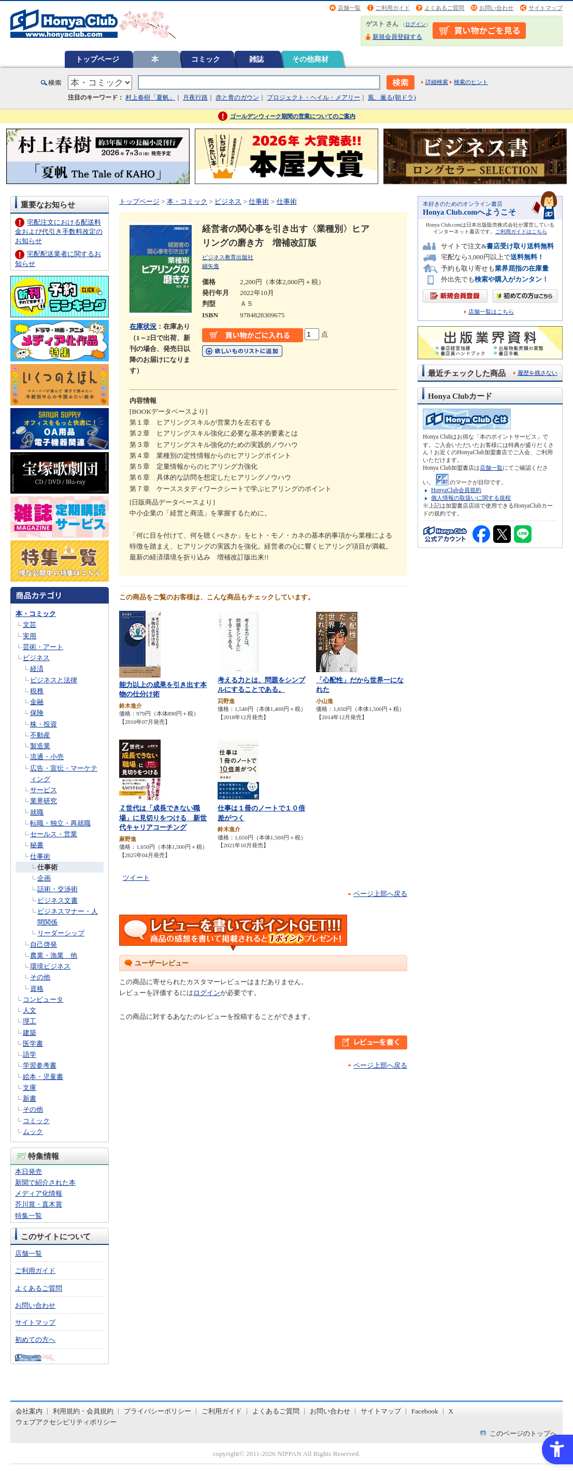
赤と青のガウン (237, 97)
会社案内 (29, 1411)
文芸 (29, 624)
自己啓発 (43, 944)
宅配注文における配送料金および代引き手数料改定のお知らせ (59, 231)
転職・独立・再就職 (60, 823)
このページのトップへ (523, 1433)
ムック (33, 1132)
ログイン (415, 24)
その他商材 (310, 59)
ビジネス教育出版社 (227, 257)
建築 (29, 1032)
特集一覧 (28, 1216)
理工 (29, 1021)
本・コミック (36, 614)
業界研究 (43, 801)
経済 (37, 669)
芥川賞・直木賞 (38, 1204)
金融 (37, 702)
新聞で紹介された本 (45, 1182)
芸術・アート (43, 647)
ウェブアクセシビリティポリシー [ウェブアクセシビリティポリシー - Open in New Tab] (66, 1422)
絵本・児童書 (43, 1077)
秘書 (37, 845)
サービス (43, 790)
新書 (29, 1098)
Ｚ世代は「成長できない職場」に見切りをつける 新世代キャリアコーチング (163, 817)
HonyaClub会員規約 (456, 490)
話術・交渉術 (57, 889)
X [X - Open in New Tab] (451, 1411)
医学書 (33, 1043)
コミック (205, 59)
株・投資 (43, 724)
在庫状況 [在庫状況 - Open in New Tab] (143, 326)
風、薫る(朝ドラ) (392, 97)
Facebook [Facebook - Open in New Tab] (424, 1411)
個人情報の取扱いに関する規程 (471, 498)
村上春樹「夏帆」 (150, 97)
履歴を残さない (537, 373)
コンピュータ (43, 999)
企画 (44, 878)
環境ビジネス (50, 966)
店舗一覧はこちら (491, 312)
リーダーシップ (60, 933)
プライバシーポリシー (157, 1411)
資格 (37, 988)
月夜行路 (195, 97)
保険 (37, 713)
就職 (37, 812)
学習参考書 (39, 1065)
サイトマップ (545, 8)
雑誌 (256, 59)
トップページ (97, 59)
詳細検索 (436, 82)
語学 (29, 1054)
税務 (37, 691)
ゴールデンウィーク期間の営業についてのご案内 (292, 116)
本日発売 (28, 1171)
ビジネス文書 (57, 900)
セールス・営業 (53, 834)
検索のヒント (471, 82)
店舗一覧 (349, 8)
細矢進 (210, 266)
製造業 (40, 746)
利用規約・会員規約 (83, 1411)
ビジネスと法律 (53, 680)
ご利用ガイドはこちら (521, 231)
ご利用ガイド (393, 8)
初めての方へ (35, 1339)
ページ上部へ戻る (380, 894)
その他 (40, 977)
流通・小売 (47, 757)
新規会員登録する (397, 36)
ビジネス (36, 658)
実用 (29, 636)
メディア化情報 (38, 1193)
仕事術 (40, 856)
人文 (29, 1010)
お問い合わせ (496, 8)
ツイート (136, 877)
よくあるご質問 (444, 8)
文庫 (29, 1087)
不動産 (40, 735)
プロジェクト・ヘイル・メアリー (313, 97)
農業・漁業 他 (53, 955)
